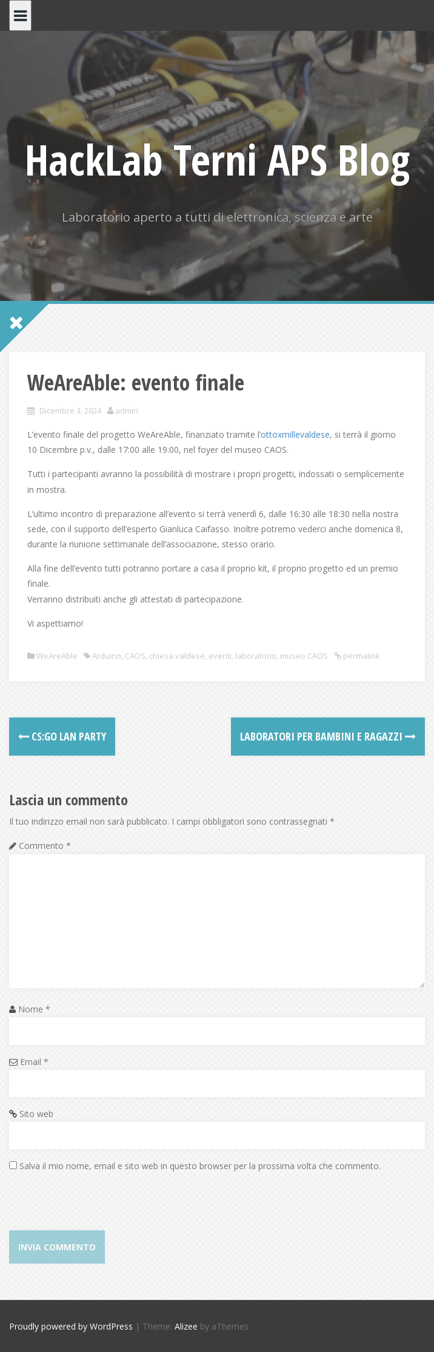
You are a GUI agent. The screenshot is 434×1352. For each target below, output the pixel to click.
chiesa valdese (177, 655)
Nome (34, 1009)
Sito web (36, 1114)
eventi (220, 655)
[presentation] (101, 1206)
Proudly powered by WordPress (71, 1326)
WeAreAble (57, 655)
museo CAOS (304, 655)
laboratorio (255, 655)
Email (34, 1061)
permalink (360, 655)
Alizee (186, 1326)
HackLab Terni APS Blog (217, 159)
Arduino (106, 655)
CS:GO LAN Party (62, 736)
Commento (45, 845)
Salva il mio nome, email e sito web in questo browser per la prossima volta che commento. (200, 1166)
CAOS (135, 655)
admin (126, 410)
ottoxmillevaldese (295, 434)
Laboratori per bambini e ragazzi (328, 736)
